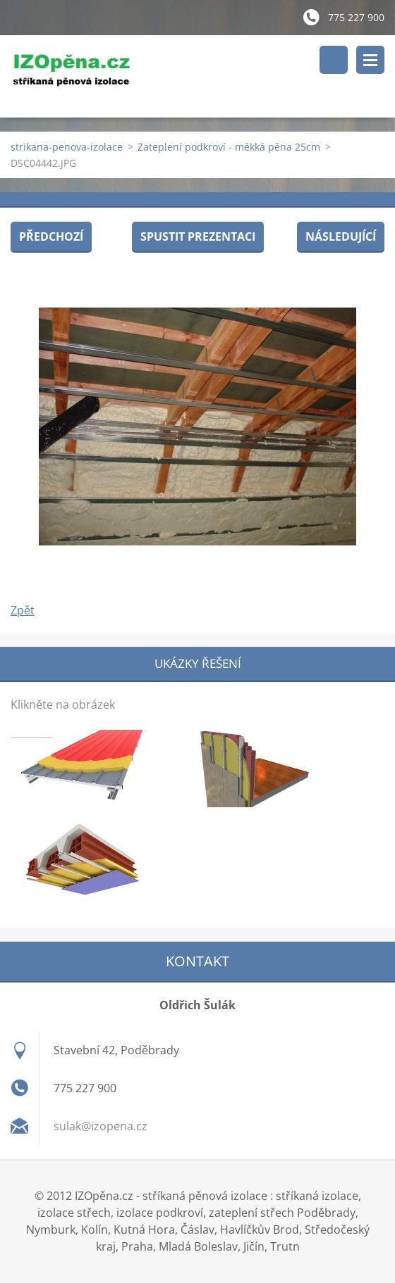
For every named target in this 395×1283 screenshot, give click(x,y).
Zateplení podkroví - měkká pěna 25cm (229, 146)
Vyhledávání (334, 60)
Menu (370, 60)
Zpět (23, 610)
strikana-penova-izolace (67, 146)
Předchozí (51, 236)
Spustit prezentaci (197, 236)
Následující (340, 236)
